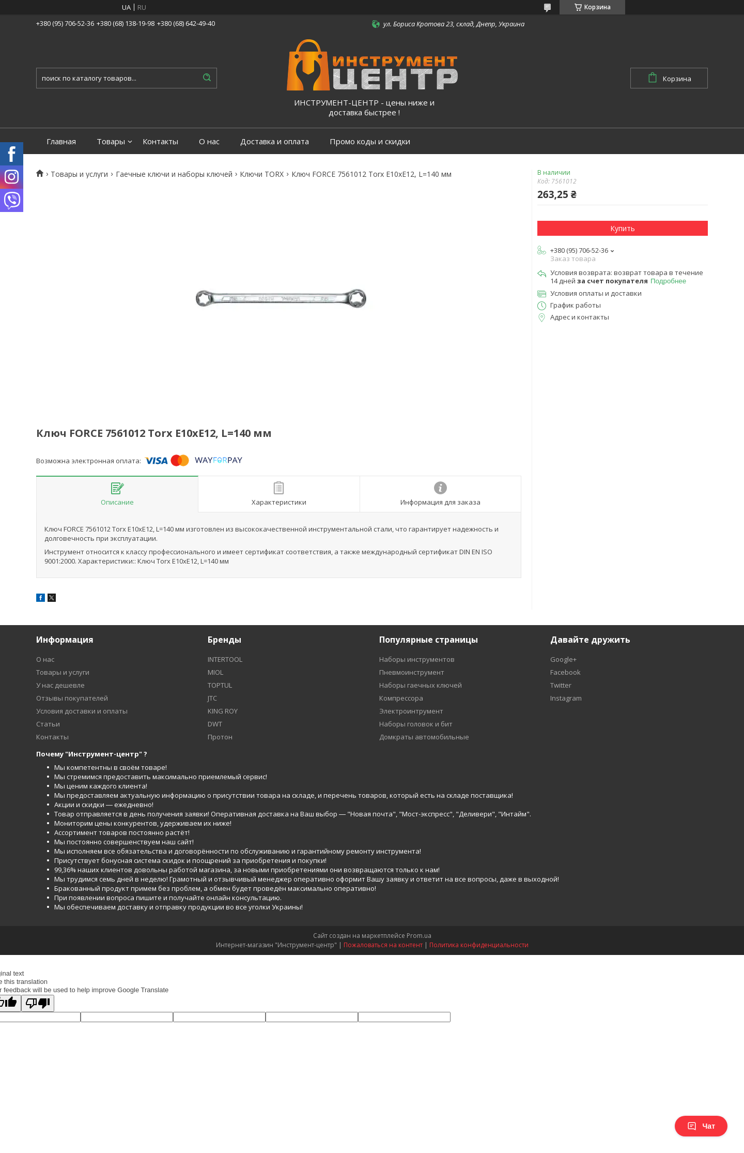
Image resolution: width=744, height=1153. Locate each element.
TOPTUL (220, 685)
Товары (111, 141)
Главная (61, 141)
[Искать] (206, 78)
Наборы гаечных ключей (420, 685)
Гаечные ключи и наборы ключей (174, 174)
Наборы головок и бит (416, 724)
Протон (220, 736)
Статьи (48, 724)
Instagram (566, 698)
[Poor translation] (37, 1003)
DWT (215, 724)
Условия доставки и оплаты (82, 711)
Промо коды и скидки (370, 141)
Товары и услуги (79, 174)
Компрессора (401, 698)
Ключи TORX (262, 174)
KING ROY (223, 711)
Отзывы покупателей (72, 698)
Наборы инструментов (417, 659)
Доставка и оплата (274, 141)
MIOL (215, 672)
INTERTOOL (225, 659)
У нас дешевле (60, 685)
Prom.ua (419, 935)
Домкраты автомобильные (424, 736)
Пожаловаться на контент (383, 944)
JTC (212, 698)
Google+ (563, 659)
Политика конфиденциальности (479, 944)
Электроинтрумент (411, 711)
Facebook (565, 672)
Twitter (560, 685)
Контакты (160, 141)
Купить (622, 228)
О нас (209, 141)
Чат (701, 1126)
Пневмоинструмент (411, 672)
